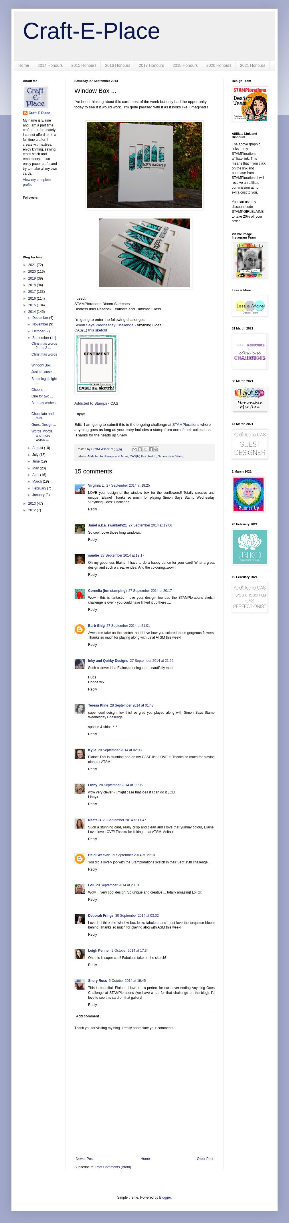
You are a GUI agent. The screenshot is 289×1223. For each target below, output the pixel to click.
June (36, 461)
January (38, 495)
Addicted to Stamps (91, 403)
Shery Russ (97, 981)
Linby (92, 785)
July (35, 455)
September (41, 338)
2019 (32, 278)
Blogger (165, 1197)
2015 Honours (83, 65)
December (40, 318)
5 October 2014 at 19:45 (127, 981)
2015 (32, 305)
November (40, 324)
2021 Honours (252, 65)
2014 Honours (50, 65)
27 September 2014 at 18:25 (128, 485)
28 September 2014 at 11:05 (120, 785)
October (38, 331)
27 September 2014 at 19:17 (122, 555)
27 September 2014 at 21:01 (128, 626)
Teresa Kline (98, 705)
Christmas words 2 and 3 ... (44, 346)
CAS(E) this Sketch (143, 456)
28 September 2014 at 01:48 (131, 705)
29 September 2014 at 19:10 (133, 855)
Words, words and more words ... (41, 435)
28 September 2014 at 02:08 (120, 750)
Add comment (87, 1016)
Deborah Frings (101, 916)
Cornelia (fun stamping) (107, 591)
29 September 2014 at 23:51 (117, 885)
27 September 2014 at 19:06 (150, 525)
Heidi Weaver (99, 855)
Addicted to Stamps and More (107, 456)
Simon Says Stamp (171, 456)
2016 (32, 299)
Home (23, 65)
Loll (91, 885)
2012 (32, 510)
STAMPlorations (185, 424)
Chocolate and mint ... (42, 416)
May (36, 468)
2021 (32, 265)
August (38, 448)
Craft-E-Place (91, 31)
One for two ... (42, 396)
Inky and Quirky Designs (108, 661)
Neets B (94, 820)
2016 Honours (117, 65)
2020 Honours (218, 65)
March (37, 481)
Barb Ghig (96, 626)
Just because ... (43, 372)
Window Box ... (42, 365)
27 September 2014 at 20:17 (150, 591)
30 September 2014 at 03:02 (137, 916)
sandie (93, 555)
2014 (32, 312)
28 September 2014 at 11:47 (124, 820)
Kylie (92, 750)
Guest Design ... (43, 425)
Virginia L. (96, 485)
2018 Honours (185, 65)
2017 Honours (151, 65)
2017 (32, 292)
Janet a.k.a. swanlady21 (107, 525)
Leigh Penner (99, 951)
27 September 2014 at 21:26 (151, 661)
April (36, 475)
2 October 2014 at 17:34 (130, 951)
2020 (32, 272)
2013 (32, 504)
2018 (32, 285)
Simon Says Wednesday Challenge (103, 325)
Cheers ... (38, 390)
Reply (92, 509)
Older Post (205, 1159)
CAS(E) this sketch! (90, 330)
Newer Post (85, 1159)
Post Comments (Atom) (113, 1167)
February (39, 488)
